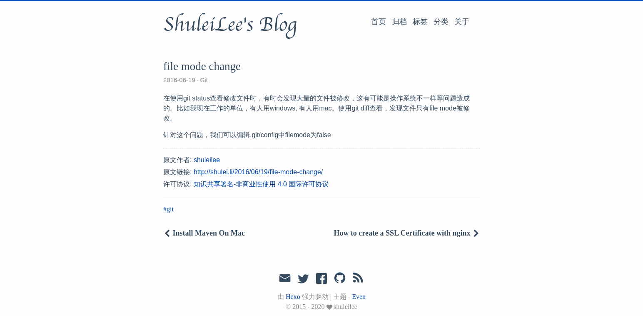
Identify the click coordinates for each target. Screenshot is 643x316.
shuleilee (207, 159)
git (170, 209)
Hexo (293, 296)
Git (204, 80)
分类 (441, 22)
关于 (461, 22)
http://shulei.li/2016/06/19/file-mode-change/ (258, 172)
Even (359, 296)
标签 (420, 22)
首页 (378, 22)
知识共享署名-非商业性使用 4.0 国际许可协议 (261, 184)
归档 (399, 22)
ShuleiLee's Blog (230, 25)
